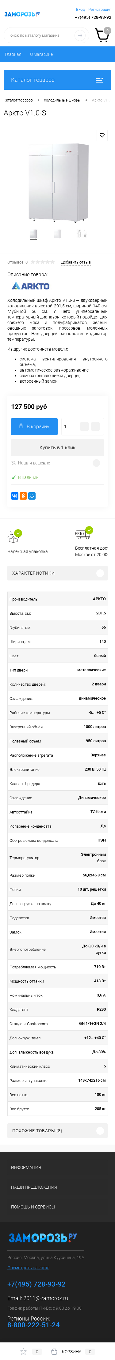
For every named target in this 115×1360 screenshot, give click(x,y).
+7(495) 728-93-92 (93, 17)
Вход (80, 9)
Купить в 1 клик (57, 448)
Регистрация (99, 9)
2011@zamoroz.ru (45, 1298)
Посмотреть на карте (28, 1267)
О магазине (41, 54)
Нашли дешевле (30, 463)
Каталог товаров (57, 80)
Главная (13, 54)
